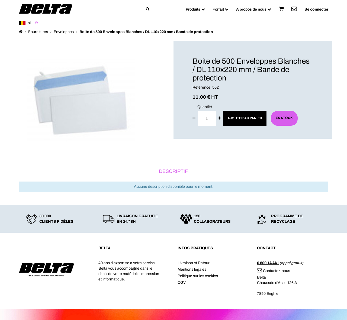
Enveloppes (64, 32)
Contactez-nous (273, 271)
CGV (182, 282)
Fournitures (38, 32)
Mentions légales (192, 269)
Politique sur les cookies (198, 276)
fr (36, 23)
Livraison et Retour (194, 263)
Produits (195, 9)
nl (29, 23)
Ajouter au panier (244, 118)
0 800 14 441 (268, 263)
